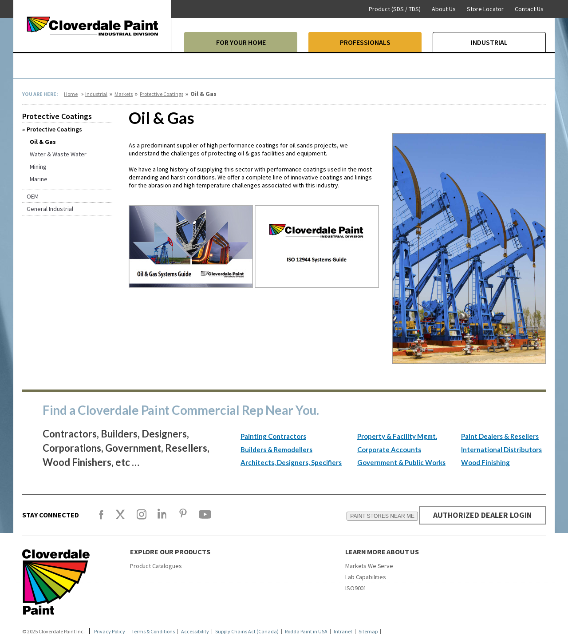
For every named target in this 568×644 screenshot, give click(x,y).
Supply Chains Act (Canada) (247, 631)
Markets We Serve (369, 566)
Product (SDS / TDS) (395, 9)
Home (71, 94)
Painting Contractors (273, 436)
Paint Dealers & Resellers (500, 436)
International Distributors (501, 449)
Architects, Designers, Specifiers (291, 462)
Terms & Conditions (153, 631)
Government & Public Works (401, 462)
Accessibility (195, 631)
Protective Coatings (161, 94)
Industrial (96, 94)
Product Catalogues (155, 566)
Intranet (343, 631)
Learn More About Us (382, 551)
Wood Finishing (485, 462)
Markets (123, 94)
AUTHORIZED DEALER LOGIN (482, 515)
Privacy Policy (109, 631)
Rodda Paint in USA (306, 631)
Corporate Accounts (389, 449)
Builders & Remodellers (276, 449)
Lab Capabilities (365, 577)
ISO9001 (356, 588)
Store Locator (485, 9)
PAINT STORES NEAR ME (382, 516)
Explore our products (170, 551)
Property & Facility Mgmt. (397, 436)
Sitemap (368, 631)
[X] (120, 518)
